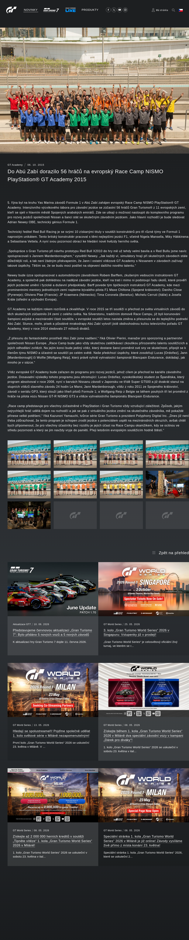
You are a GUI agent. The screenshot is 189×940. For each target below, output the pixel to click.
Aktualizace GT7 (22, 624)
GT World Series (113, 624)
